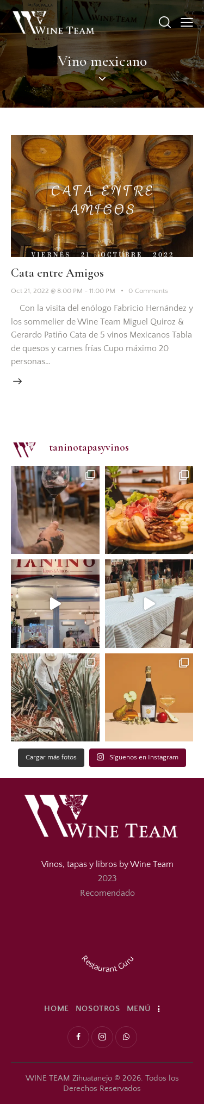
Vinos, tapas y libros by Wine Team (107, 864)
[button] (187, 22)
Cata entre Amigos (57, 273)
